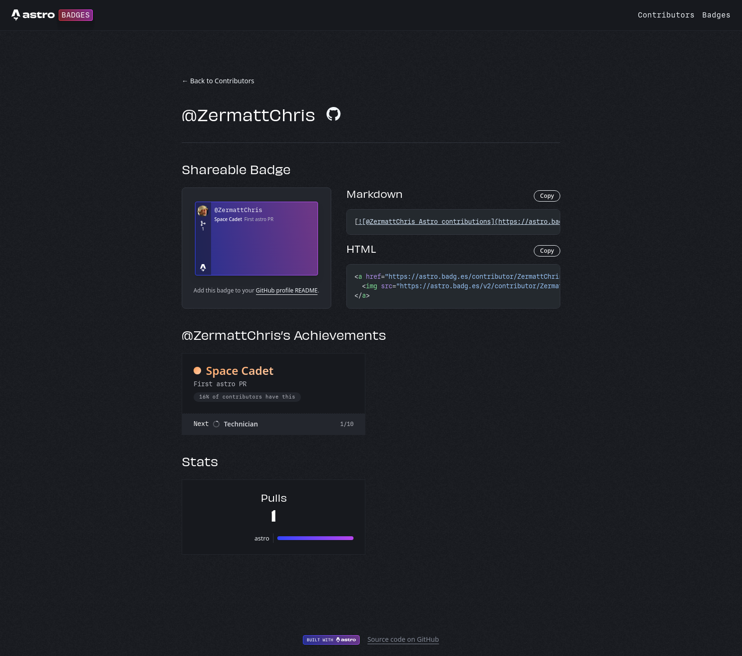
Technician (241, 423)
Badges (716, 14)
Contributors (666, 14)
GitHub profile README (287, 290)
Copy (547, 196)
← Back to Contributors (218, 80)
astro (262, 538)
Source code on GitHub (403, 639)
